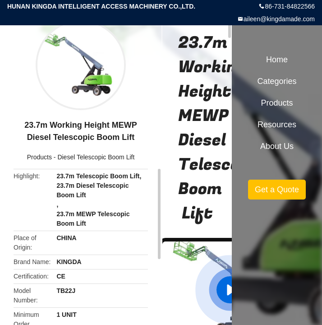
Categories (276, 81)
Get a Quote (277, 189)
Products (39, 157)
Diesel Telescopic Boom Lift (95, 157)
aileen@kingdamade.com (279, 19)
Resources (277, 124)
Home (277, 59)
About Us (277, 146)
